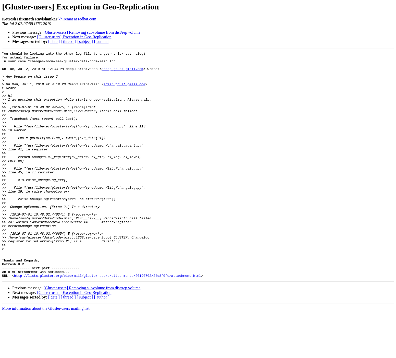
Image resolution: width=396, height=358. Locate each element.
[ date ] (54, 41)
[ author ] (101, 41)
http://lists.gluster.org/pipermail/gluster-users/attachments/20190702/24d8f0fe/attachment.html (107, 320)
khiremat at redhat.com (77, 19)
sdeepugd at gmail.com (122, 72)
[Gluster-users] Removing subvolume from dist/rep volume (92, 32)
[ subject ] (85, 41)
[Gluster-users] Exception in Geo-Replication (74, 37)
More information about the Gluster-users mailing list (46, 353)
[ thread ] (68, 41)
